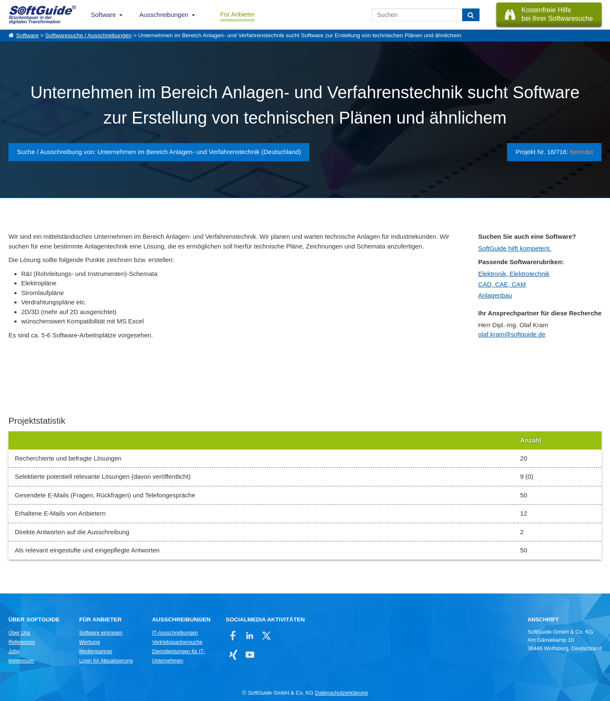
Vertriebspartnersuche (177, 642)
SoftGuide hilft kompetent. (515, 248)
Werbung (89, 642)
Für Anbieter (237, 14)
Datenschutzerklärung (341, 693)
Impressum (21, 661)
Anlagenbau (495, 295)
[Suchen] (471, 14)
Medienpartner (95, 651)
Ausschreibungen (164, 14)
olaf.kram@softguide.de (512, 334)
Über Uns (19, 633)
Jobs (13, 651)
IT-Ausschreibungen (175, 633)
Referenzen (21, 642)
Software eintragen (100, 633)
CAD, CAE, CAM (502, 284)
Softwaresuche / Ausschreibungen (88, 35)
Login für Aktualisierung (106, 661)
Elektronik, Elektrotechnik (513, 273)
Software (103, 14)
